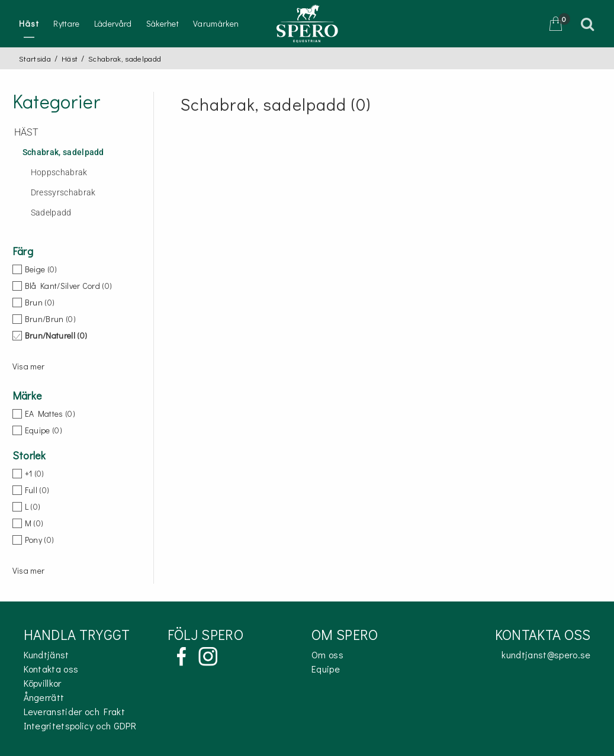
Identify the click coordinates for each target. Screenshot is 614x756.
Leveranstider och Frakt (74, 711)
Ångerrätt (44, 697)
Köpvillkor (43, 683)
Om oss (327, 654)
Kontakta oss (51, 668)
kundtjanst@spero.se (546, 654)
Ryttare (66, 23)
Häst (29, 23)
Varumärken (216, 23)
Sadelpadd (51, 213)
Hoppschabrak (59, 173)
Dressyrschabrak (63, 193)
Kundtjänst (46, 654)
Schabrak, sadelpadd (63, 152)
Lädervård (113, 23)
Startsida (35, 58)
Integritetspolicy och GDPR (80, 725)
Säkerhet (162, 23)
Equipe (325, 668)
